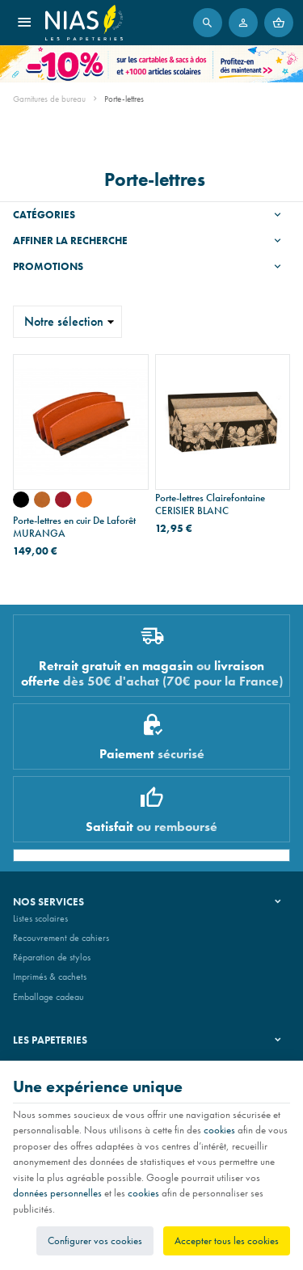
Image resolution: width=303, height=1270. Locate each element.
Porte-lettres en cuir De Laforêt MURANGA (74, 527)
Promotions (48, 266)
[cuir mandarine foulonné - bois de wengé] (84, 500)
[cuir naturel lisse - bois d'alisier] (42, 500)
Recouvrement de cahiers (61, 937)
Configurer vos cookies (95, 1240)
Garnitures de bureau (49, 98)
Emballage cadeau (48, 996)
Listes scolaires (40, 918)
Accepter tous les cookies (227, 1240)
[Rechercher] (207, 22)
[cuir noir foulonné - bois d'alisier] (21, 500)
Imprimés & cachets (49, 976)
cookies (219, 1130)
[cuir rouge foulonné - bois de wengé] (63, 500)
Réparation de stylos (51, 957)
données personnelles (57, 1193)
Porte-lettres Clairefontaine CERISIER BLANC (210, 504)
